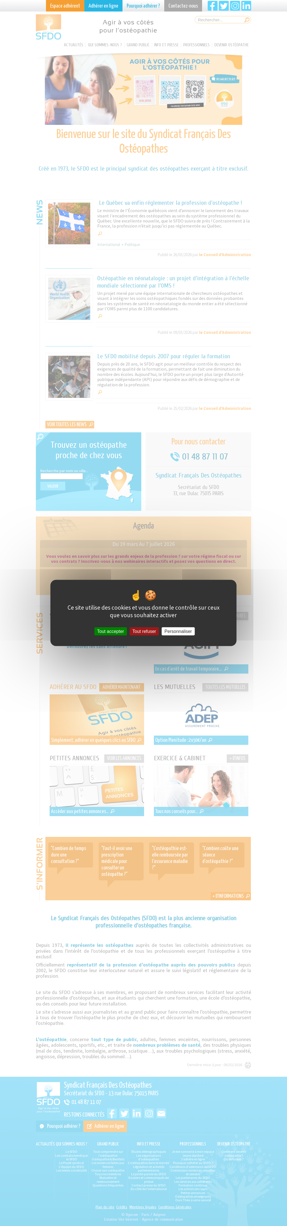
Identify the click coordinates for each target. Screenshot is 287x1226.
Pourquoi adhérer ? (143, 6)
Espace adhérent (65, 6)
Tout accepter (110, 631)
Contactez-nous (183, 6)
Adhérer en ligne (103, 6)
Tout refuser (144, 631)
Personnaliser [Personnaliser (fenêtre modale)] (178, 631)
